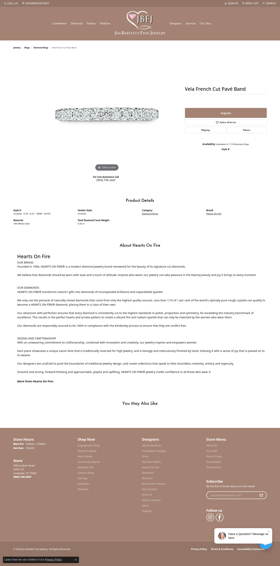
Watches (105, 23)
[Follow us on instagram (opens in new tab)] (210, 517)
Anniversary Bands (89, 462)
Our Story (205, 23)
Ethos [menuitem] (145, 456)
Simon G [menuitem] (147, 494)
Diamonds (77, 23)
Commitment (59, 23)
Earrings (83, 478)
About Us (211, 445)
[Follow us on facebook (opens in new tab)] (219, 517)
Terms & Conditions (222, 549)
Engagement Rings (89, 445)
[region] (107, 113)
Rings (27, 47)
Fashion (91, 23)
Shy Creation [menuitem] (149, 489)
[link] (11, 3)
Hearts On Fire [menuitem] (150, 467)
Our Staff (211, 451)
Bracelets (83, 489)
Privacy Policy (199, 549)
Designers (176, 23)
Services (191, 23)
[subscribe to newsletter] (261, 495)
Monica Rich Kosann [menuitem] (154, 483)
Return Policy (214, 456)
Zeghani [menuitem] (147, 511)
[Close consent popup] (76, 560)
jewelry (17, 47)
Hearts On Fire (214, 213)
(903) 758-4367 (106, 180)
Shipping (205, 130)
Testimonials (213, 467)
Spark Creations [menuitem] (151, 500)
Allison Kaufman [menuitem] (151, 445)
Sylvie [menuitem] (145, 505)
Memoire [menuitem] (147, 478)
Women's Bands (87, 451)
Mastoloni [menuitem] (148, 472)
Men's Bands (85, 456)
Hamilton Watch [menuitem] (151, 462)
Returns (246, 130)
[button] (231, 3)
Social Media (213, 462)
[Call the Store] (22, 477)
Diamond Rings (41, 47)
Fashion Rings (86, 472)
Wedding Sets (86, 467)
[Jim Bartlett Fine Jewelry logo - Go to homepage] (140, 23)
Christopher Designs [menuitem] (154, 451)
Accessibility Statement (251, 549)
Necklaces (84, 483)
